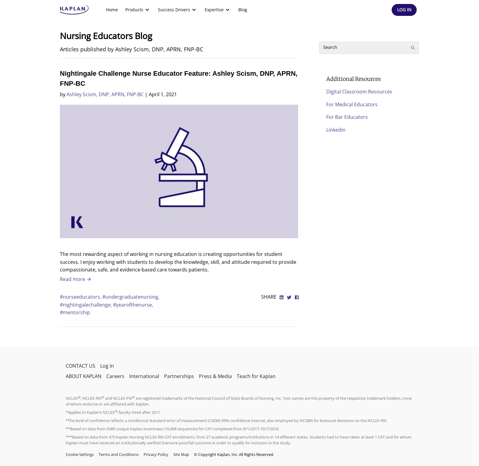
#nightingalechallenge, (86, 304)
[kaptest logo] (74, 10)
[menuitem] (112, 10)
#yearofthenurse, (133, 304)
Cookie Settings (80, 454)
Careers (115, 376)
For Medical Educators (352, 104)
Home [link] (112, 10)
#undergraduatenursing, (130, 296)
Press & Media (215, 376)
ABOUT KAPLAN (83, 376)
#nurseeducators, (81, 296)
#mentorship (75, 312)
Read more (76, 279)
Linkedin (336, 129)
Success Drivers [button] (177, 9)
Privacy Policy (156, 454)
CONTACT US (80, 365)
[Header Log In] (404, 10)
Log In (107, 365)
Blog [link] (242, 10)
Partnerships (179, 376)
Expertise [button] (218, 9)
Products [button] (138, 9)
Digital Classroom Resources (359, 91)
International (144, 376)
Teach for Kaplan (256, 376)
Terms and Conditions (119, 454)
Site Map (181, 454)
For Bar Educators (347, 117)
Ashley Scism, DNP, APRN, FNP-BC (105, 94)
